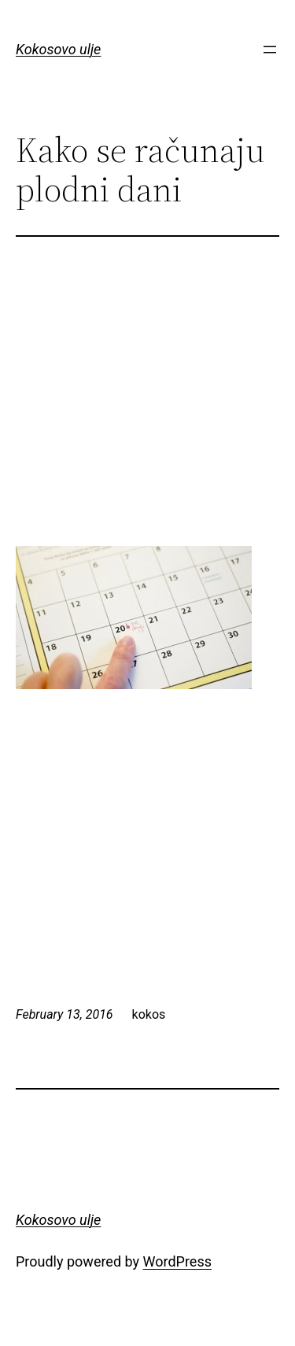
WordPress (177, 1261)
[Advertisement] (148, 410)
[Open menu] (269, 49)
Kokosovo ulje (58, 49)
